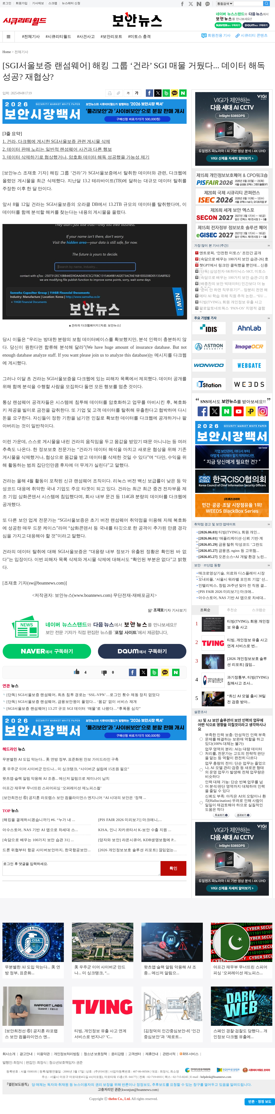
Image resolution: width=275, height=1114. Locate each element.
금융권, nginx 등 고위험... (228, 551)
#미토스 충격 (139, 36)
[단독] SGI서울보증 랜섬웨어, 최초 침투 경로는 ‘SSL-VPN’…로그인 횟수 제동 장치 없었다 (83, 695)
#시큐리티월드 (58, 36)
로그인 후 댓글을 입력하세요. (81, 868)
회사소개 (8, 1054)
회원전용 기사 (219, 35)
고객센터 (134, 1054)
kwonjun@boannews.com (139, 1090)
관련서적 (169, 1054)
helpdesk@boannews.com (215, 1077)
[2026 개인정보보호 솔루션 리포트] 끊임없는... (137, 850)
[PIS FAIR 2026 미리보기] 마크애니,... (130, 820)
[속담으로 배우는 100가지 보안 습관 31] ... (38, 840)
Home (6, 52)
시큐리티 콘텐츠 (254, 35)
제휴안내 (151, 1054)
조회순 (205, 610)
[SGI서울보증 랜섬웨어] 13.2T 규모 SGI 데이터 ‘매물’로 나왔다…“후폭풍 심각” (73, 708)
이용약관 (43, 1054)
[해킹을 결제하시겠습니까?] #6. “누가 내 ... (38, 820)
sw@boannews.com (46, 583)
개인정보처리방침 (66, 1054)
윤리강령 (117, 1054)
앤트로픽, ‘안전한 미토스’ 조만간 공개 (230, 253)
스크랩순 (259, 610)
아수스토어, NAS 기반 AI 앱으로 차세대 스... (40, 830)
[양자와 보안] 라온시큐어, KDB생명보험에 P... (137, 840)
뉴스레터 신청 (71, 3)
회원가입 (22, 3)
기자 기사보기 (167, 610)
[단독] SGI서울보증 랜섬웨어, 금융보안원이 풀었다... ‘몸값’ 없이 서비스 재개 (71, 702)
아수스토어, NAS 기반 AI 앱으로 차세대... (232, 598)
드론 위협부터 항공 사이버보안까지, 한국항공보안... (46, 850)
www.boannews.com (92, 595)
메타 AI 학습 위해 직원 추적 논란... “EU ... (233, 296)
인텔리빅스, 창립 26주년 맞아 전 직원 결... (232, 585)
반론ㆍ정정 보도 (259, 1102)
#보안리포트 (111, 36)
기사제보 (38, 3)
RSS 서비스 (190, 1054)
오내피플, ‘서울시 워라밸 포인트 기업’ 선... (233, 579)
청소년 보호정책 (95, 1054)
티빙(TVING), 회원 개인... (229, 532)
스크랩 (52, 3)
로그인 (6, 3)
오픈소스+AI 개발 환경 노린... (232, 557)
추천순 (232, 610)
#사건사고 (86, 36)
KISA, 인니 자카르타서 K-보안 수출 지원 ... (134, 830)
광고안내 (26, 1054)
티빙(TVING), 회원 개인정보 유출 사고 (230, 302)
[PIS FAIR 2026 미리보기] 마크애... (226, 592)
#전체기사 (31, 36)
